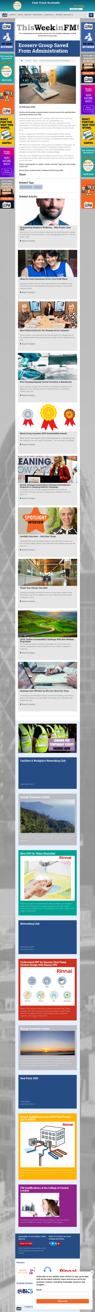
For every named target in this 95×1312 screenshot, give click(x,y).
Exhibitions (49, 15)
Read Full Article (27, 241)
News (35, 61)
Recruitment (38, 15)
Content (12, 15)
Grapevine (27, 15)
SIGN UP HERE (26, 1243)
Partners (59, 15)
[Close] (92, 1272)
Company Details (31, 1307)
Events (20, 15)
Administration (26, 187)
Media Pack (68, 15)
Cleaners (38, 187)
